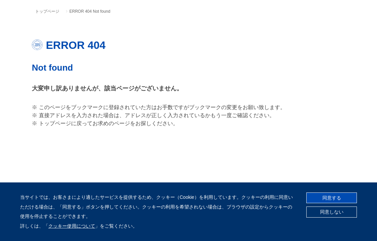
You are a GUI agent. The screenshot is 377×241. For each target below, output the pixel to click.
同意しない (331, 212)
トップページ (47, 11)
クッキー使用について (71, 226)
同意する (331, 197)
